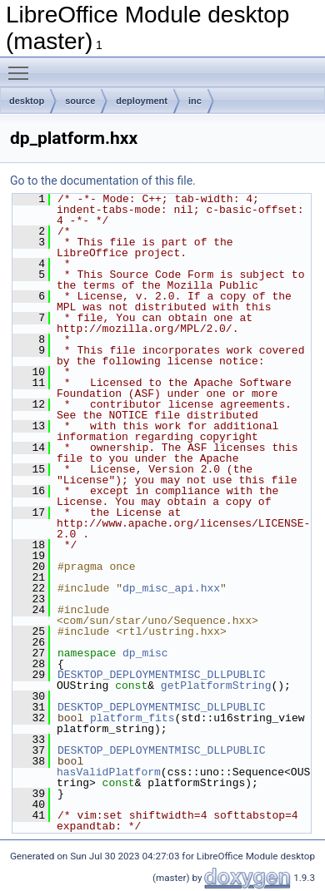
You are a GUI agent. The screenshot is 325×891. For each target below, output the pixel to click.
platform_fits (132, 717)
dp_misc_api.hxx (171, 588)
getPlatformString (216, 685)
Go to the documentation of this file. (103, 180)
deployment (142, 101)
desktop (26, 101)
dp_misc (145, 653)
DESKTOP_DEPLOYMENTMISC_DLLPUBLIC (162, 674)
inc (195, 101)
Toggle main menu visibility (22, 65)
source (80, 101)
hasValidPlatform (109, 772)
